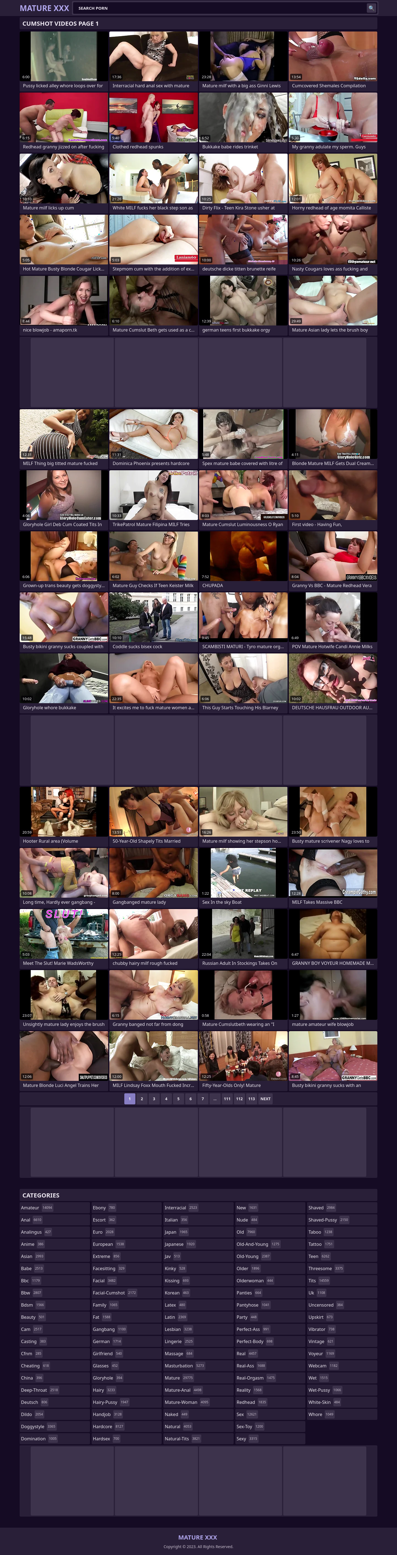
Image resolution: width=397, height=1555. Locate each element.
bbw (31, 1293)
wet (318, 1378)
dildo (32, 1414)
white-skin (324, 1402)
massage (179, 1353)
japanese (180, 1244)
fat (102, 1317)
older (249, 1268)
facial (105, 1280)
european (109, 1244)
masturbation (185, 1366)
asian (33, 1256)
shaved (322, 1208)
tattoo (321, 1244)
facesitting (109, 1268)
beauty (33, 1317)
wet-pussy (325, 1390)
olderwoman (255, 1280)
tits (319, 1280)
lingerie (179, 1341)
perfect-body (255, 1341)
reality (250, 1390)
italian (176, 1220)
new (247, 1208)
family (106, 1305)
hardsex (107, 1439)
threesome (326, 1268)
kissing (177, 1280)
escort (104, 1220)
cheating (35, 1366)
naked (177, 1414)
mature (179, 1378)
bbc (31, 1280)
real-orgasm (256, 1378)
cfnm (32, 1353)
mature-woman (187, 1402)
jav (173, 1256)
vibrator (322, 1329)
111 (227, 1098)
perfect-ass (253, 1329)
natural (179, 1426)
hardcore (109, 1426)
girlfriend (108, 1353)
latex (175, 1305)
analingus (36, 1232)
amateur (37, 1208)
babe (32, 1268)
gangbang (110, 1329)
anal (32, 1220)
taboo (320, 1232)
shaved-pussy (328, 1220)
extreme (107, 1256)
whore (321, 1414)
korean (177, 1293)
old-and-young (259, 1244)
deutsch (34, 1402)
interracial (181, 1208)
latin (176, 1317)
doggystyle (39, 1426)
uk (317, 1293)
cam (32, 1329)
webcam (323, 1366)
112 (239, 1098)
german (107, 1341)
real (247, 1353)
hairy (104, 1390)
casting (34, 1341)
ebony (104, 1208)
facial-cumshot (115, 1293)
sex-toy (250, 1426)
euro (104, 1232)
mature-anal (184, 1390)
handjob (108, 1414)
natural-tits (183, 1439)
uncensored (326, 1305)
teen (319, 1256)
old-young (254, 1256)
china (32, 1378)
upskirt (321, 1317)
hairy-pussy (111, 1402)
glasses (106, 1366)
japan (177, 1232)
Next (266, 1098)
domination (39, 1439)
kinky (175, 1268)
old (246, 1232)
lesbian (179, 1329)
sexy (248, 1439)
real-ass (251, 1366)
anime (33, 1244)
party (247, 1317)
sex (247, 1414)
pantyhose (254, 1305)
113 (251, 1098)
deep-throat (40, 1390)
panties (249, 1293)
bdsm (33, 1305)
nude (248, 1220)
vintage (321, 1341)
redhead (252, 1402)
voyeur (321, 1353)
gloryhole (108, 1378)
